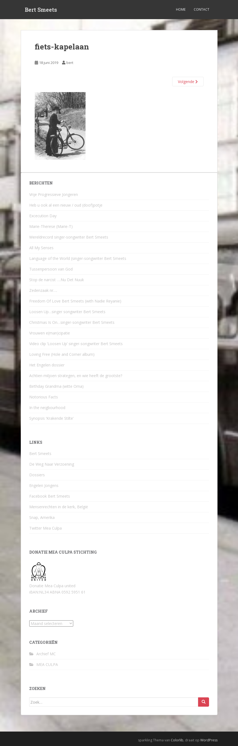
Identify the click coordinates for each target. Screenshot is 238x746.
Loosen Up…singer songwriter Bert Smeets (67, 311)
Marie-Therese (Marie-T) (51, 226)
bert (69, 62)
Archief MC (46, 653)
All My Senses (41, 247)
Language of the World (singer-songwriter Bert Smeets (77, 258)
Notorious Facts (43, 397)
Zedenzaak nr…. (43, 290)
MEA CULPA (47, 664)
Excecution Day (43, 215)
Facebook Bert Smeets (49, 496)
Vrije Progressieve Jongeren (53, 194)
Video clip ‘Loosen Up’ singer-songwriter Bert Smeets (76, 343)
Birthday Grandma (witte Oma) (56, 386)
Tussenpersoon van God (51, 269)
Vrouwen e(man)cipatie (49, 333)
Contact (201, 9)
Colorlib (177, 740)
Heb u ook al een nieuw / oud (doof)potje (65, 205)
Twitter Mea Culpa (45, 528)
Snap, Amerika (42, 517)
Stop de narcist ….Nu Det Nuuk (56, 279)
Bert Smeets (41, 9)
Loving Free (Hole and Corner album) (62, 354)
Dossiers (37, 474)
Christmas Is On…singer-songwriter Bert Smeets (71, 322)
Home (181, 9)
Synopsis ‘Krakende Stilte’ (51, 418)
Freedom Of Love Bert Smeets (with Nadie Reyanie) (75, 301)
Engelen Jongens (43, 485)
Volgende (188, 81)
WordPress (209, 740)
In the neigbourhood (47, 407)
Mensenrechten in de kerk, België (58, 506)
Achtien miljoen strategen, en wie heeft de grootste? (75, 375)
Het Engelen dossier (46, 365)
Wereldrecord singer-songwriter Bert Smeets (68, 237)
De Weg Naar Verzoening (51, 464)
